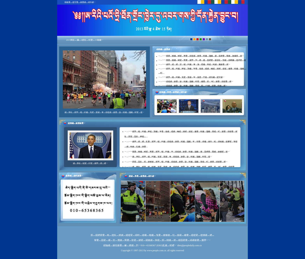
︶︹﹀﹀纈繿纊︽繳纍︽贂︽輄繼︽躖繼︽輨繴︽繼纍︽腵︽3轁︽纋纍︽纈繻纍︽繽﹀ (195, 81)
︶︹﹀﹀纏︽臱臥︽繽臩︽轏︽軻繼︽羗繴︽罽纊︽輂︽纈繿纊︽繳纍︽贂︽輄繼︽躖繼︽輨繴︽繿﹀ (168, 157)
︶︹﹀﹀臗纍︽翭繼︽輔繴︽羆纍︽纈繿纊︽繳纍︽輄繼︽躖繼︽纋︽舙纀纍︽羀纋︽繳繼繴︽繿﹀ (201, 56)
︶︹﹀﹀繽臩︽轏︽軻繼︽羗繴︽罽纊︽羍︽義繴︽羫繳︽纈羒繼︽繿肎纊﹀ (191, 77)
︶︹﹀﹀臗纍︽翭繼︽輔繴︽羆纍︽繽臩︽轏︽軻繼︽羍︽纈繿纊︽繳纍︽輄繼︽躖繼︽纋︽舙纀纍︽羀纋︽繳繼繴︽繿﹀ (177, 152)
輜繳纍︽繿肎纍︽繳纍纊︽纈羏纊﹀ (80, 2)
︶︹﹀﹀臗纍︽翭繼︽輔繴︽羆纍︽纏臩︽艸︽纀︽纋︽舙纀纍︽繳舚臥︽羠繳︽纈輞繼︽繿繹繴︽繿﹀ (203, 60)
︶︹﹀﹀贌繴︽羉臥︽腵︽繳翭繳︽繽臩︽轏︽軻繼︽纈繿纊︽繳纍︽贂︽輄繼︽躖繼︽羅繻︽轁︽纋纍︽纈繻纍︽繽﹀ (176, 162)
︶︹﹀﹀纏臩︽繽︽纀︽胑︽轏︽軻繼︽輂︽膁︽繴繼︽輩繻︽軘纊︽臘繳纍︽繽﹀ (194, 64)
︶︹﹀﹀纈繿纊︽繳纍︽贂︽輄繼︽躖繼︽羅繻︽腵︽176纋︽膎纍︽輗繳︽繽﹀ (192, 86)
